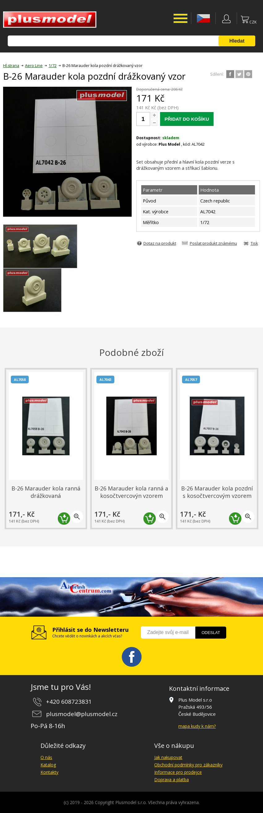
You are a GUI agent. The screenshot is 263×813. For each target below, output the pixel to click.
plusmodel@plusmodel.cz (81, 714)
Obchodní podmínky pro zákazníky (188, 765)
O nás (46, 757)
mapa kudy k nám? (197, 726)
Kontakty (49, 772)
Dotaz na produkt (159, 243)
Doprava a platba (171, 779)
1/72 (53, 65)
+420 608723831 (69, 702)
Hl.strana (11, 65)
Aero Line (34, 65)
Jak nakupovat (168, 757)
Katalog (48, 765)
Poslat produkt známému (213, 243)
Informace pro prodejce (178, 772)
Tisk (254, 243)
